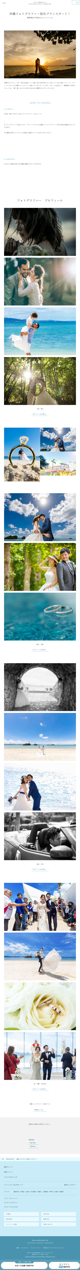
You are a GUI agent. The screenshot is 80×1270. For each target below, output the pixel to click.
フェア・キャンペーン (11, 1198)
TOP (3, 1159)
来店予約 (33, 1143)
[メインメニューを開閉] (4, 3)
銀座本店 (16, 1191)
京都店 (39, 1191)
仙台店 (28, 1191)
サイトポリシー (25, 1248)
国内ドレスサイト (70, 1185)
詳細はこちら (39, 1109)
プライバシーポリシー (36, 1248)
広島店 (56, 1191)
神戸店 (51, 1191)
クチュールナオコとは (11, 1207)
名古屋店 (33, 1191)
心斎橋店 (45, 1191)
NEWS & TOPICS (10, 1159)
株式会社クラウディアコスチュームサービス (53, 1248)
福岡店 (62, 1191)
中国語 (17, 1248)
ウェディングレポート (11, 1203)
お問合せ (33, 1146)
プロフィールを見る (39, 414)
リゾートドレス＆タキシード (13, 1185)
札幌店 (22, 1191)
